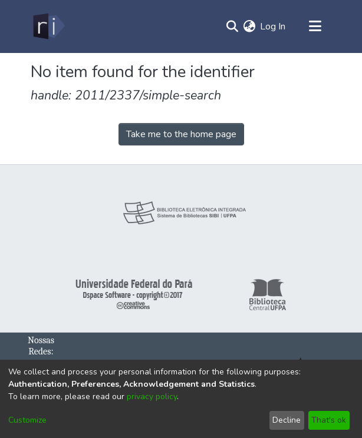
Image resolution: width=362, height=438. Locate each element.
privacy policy (152, 396)
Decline (286, 420)
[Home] (48, 26)
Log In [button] (273, 26)
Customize (27, 420)
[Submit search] (232, 26)
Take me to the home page (181, 134)
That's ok (328, 420)
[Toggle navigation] (314, 26)
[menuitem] (249, 26)
